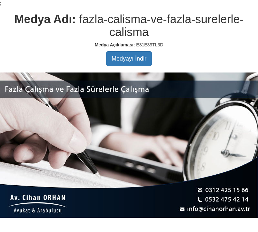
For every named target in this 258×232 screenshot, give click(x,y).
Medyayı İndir (129, 58)
